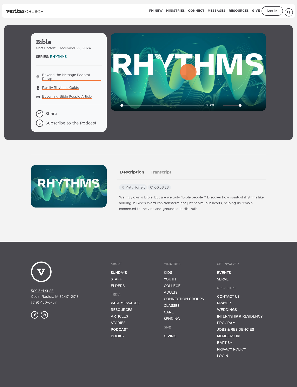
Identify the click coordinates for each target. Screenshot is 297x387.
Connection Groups (184, 299)
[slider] (162, 105)
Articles (119, 316)
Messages (216, 10)
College (172, 286)
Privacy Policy (231, 349)
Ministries (175, 10)
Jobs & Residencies (235, 329)
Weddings (227, 310)
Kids (168, 272)
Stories (118, 323)
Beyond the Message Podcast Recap (66, 77)
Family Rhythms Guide (60, 87)
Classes (171, 305)
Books (117, 336)
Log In (272, 10)
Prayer (224, 303)
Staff (116, 279)
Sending (172, 319)
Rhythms (58, 57)
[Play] (116, 105)
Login (222, 356)
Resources (239, 10)
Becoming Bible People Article (67, 96)
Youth (170, 279)
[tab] (132, 172)
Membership (228, 336)
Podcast (119, 329)
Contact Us (228, 296)
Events (224, 272)
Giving (170, 336)
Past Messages (125, 303)
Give (256, 10)
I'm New (156, 10)
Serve (223, 279)
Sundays (119, 272)
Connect (196, 10)
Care (169, 312)
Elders (118, 286)
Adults (170, 292)
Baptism (224, 343)
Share (46, 113)
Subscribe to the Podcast (66, 123)
